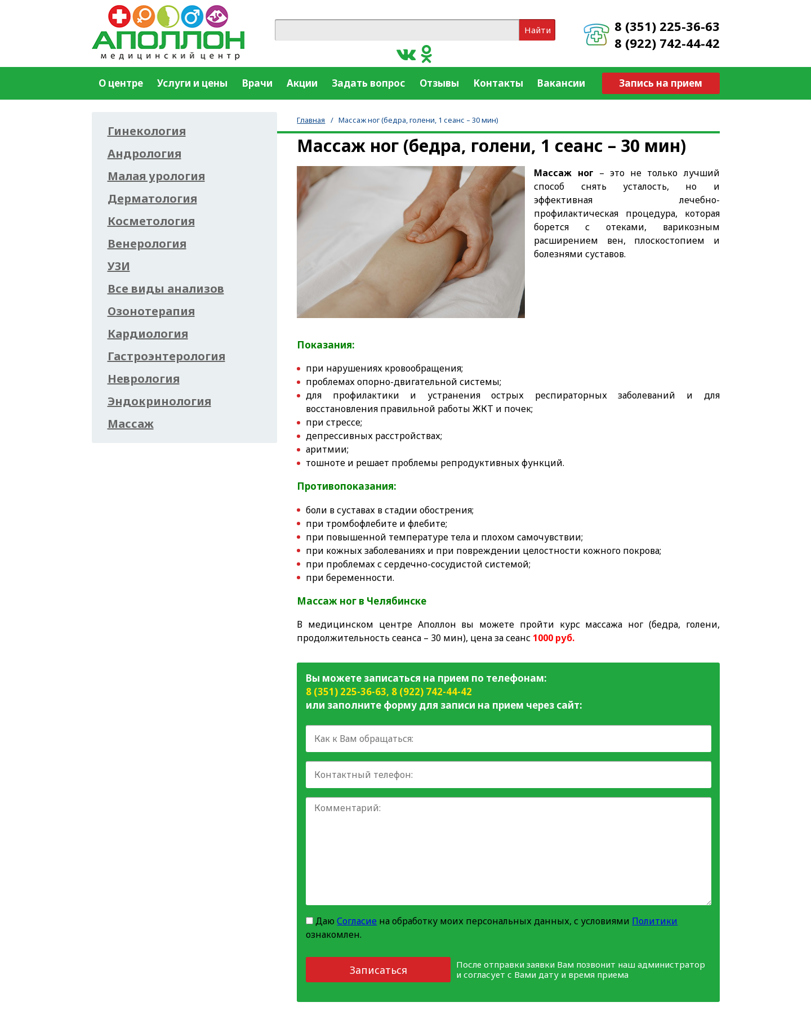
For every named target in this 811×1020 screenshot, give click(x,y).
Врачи (257, 83)
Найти (537, 29)
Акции (302, 83)
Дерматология (152, 198)
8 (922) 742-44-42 (667, 42)
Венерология (147, 243)
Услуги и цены (192, 83)
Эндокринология (159, 401)
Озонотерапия (151, 311)
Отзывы (439, 83)
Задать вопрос (368, 83)
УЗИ (119, 266)
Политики (655, 921)
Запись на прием (660, 83)
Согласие (357, 921)
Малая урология (156, 176)
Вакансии (561, 83)
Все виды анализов (166, 288)
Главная (311, 120)
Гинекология (147, 131)
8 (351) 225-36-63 (667, 25)
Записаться (378, 970)
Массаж (131, 424)
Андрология (144, 153)
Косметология (151, 221)
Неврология (144, 378)
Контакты (498, 83)
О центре (121, 83)
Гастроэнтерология (166, 356)
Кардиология (148, 333)
